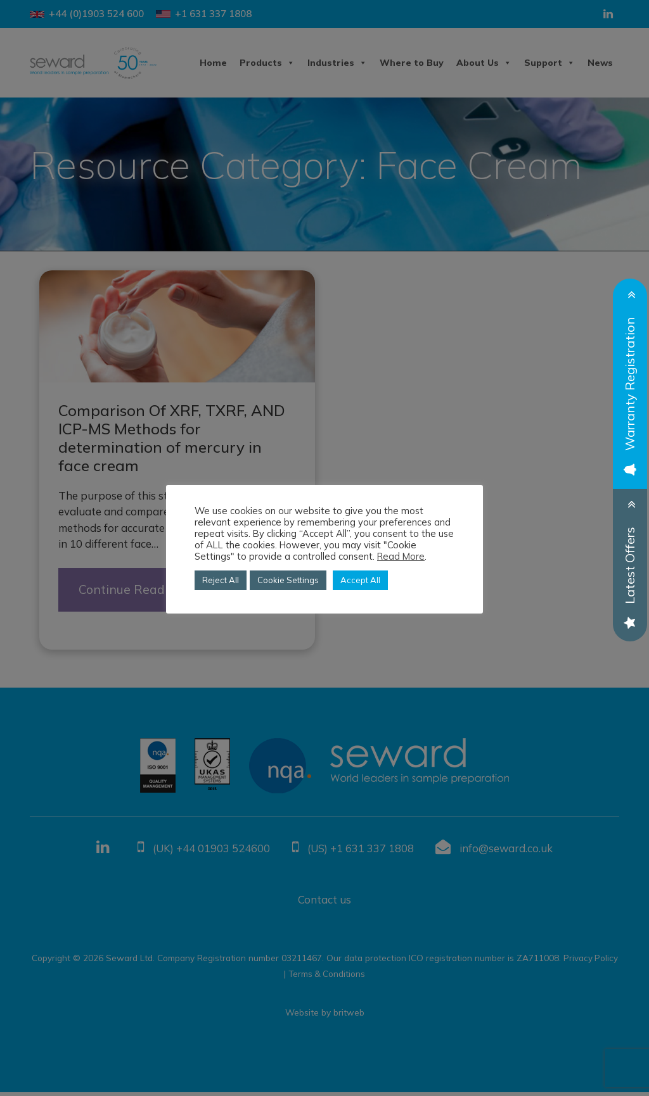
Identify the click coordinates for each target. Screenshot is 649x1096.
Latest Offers (630, 576)
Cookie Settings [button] (288, 580)
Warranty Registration (630, 395)
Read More (401, 556)
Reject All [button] (220, 580)
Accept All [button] (360, 580)
